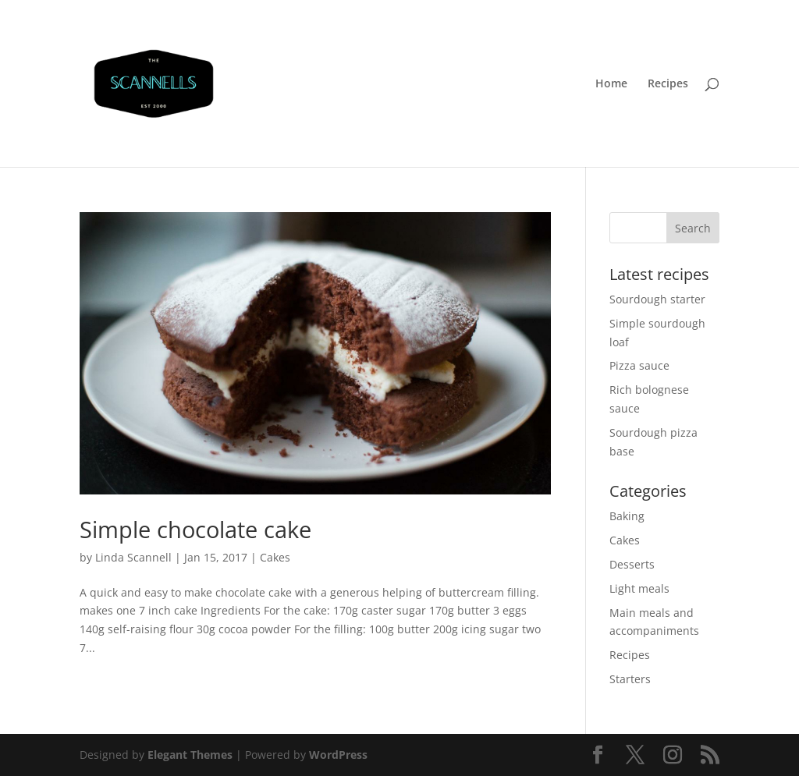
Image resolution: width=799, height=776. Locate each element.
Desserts (632, 564)
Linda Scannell (133, 557)
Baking (627, 515)
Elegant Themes (190, 754)
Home (611, 84)
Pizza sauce (639, 365)
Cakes (275, 557)
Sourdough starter (657, 299)
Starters (630, 678)
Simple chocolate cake (195, 529)
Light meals (639, 588)
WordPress (338, 754)
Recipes (668, 84)
